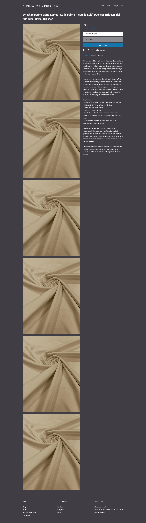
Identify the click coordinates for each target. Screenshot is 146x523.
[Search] (122, 6)
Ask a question (100, 50)
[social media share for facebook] (84, 50)
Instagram (60, 510)
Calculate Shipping (89, 29)
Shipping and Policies (29, 512)
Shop (102, 5)
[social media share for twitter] (88, 50)
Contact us (26, 515)
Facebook (60, 507)
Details (86, 55)
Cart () (115, 5)
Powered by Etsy (99, 512)
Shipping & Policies (97, 55)
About (108, 5)
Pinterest (60, 512)
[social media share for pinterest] (93, 50)
